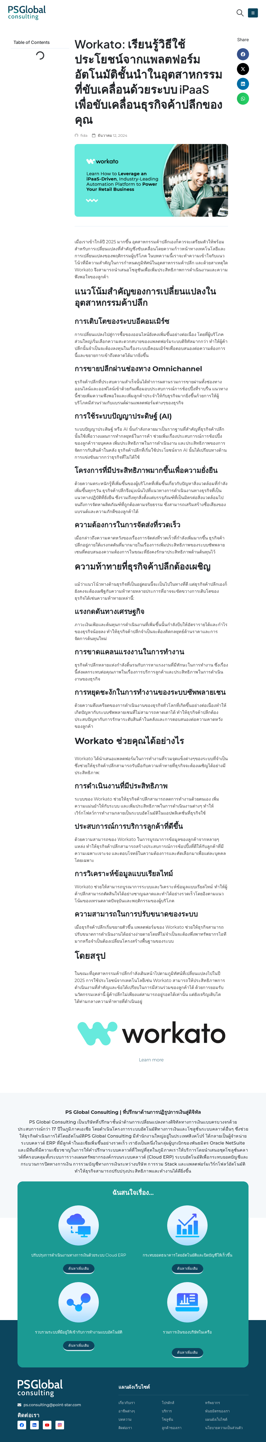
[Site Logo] (27, 13)
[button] (240, 12)
